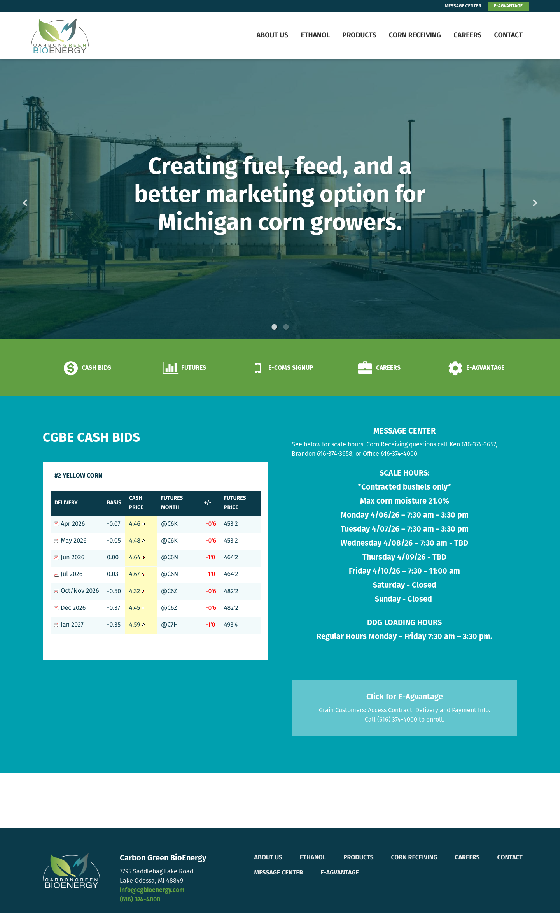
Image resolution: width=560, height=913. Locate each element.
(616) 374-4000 (140, 900)
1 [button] (274, 327)
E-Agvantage (339, 873)
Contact (508, 35)
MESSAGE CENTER (463, 6)
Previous (37, 199)
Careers (467, 35)
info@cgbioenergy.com (152, 890)
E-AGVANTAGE (508, 6)
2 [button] (286, 327)
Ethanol (315, 35)
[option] (280, 199)
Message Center (278, 873)
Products (359, 35)
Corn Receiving (415, 35)
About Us (272, 35)
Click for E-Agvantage (404, 697)
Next (522, 199)
